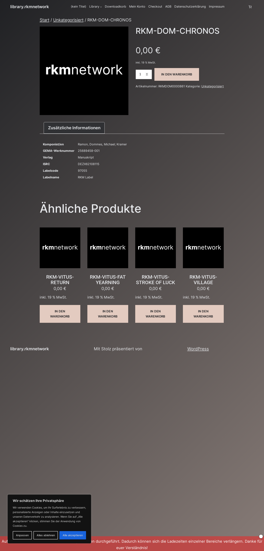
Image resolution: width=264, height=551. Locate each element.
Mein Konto (137, 6)
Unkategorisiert (68, 19)
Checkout (155, 6)
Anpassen (22, 535)
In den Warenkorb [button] (60, 313)
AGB (168, 6)
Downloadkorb (115, 6)
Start (44, 19)
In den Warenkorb (176, 74)
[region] (49, 519)
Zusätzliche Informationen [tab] (74, 127)
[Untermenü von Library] (101, 7)
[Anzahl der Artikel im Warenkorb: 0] (250, 6)
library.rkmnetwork (29, 6)
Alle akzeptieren (73, 535)
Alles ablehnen (46, 535)
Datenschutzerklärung (190, 6)
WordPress (198, 348)
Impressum (216, 6)
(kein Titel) (78, 6)
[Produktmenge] (144, 74)
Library (94, 6)
